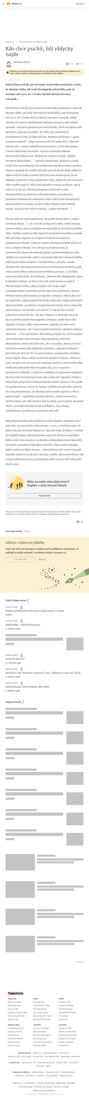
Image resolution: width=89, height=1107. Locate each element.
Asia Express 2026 (52, 1056)
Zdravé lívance (13, 1035)
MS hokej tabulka (40, 1009)
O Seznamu (29, 1083)
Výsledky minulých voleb (17, 1012)
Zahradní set (27, 1063)
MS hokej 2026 (38, 1002)
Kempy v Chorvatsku (41, 1028)
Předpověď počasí (50, 1053)
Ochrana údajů (25, 1087)
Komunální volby (14, 1006)
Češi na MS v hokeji (40, 1012)
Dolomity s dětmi (40, 1046)
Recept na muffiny (15, 1032)
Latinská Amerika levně (42, 1042)
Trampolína (73, 1063)
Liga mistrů (63, 1019)
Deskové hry (30, 1076)
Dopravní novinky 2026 (67, 1035)
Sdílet (79, 64)
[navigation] (3, 4)
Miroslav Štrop (22, 62)
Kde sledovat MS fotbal (67, 1012)
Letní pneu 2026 (65, 1028)
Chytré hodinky (52, 1076)
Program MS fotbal (66, 1006)
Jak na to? (42, 559)
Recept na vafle (14, 1042)
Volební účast (13, 1019)
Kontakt (70, 1083)
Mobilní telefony (38, 1072)
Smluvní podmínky (46, 1083)
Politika (27, 531)
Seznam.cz (80, 4)
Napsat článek (44, 496)
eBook (70, 64)
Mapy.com (37, 1053)
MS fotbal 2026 (64, 1002)
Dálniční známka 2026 (67, 1032)
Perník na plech (14, 1046)
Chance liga (63, 1016)
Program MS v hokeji (41, 1006)
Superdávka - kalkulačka (70, 1056)
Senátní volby (13, 1009)
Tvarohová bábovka (15, 1039)
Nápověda (60, 1083)
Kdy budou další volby (16, 1016)
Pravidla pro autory (43, 1087)
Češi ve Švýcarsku (40, 1039)
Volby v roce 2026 (14, 1002)
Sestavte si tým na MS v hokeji (19, 1056)
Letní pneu (19, 1076)
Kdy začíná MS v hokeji (42, 1019)
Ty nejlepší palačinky (16, 1028)
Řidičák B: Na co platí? (67, 1039)
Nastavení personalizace (44, 1090)
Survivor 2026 (38, 1056)
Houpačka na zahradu (46, 1063)
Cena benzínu (64, 1053)
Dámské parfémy (68, 1072)
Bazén (48, 1066)
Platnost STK (64, 1046)
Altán (65, 1063)
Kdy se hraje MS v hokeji (42, 1016)
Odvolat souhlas (61, 1087)
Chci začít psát (20, 559)
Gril (34, 1063)
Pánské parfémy (65, 1076)
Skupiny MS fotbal (66, 1009)
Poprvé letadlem (39, 1032)
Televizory (40, 1076)
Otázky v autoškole (66, 1042)
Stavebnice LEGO (52, 1072)
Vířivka (59, 1063)
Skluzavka (40, 1066)
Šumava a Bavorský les (42, 1035)
